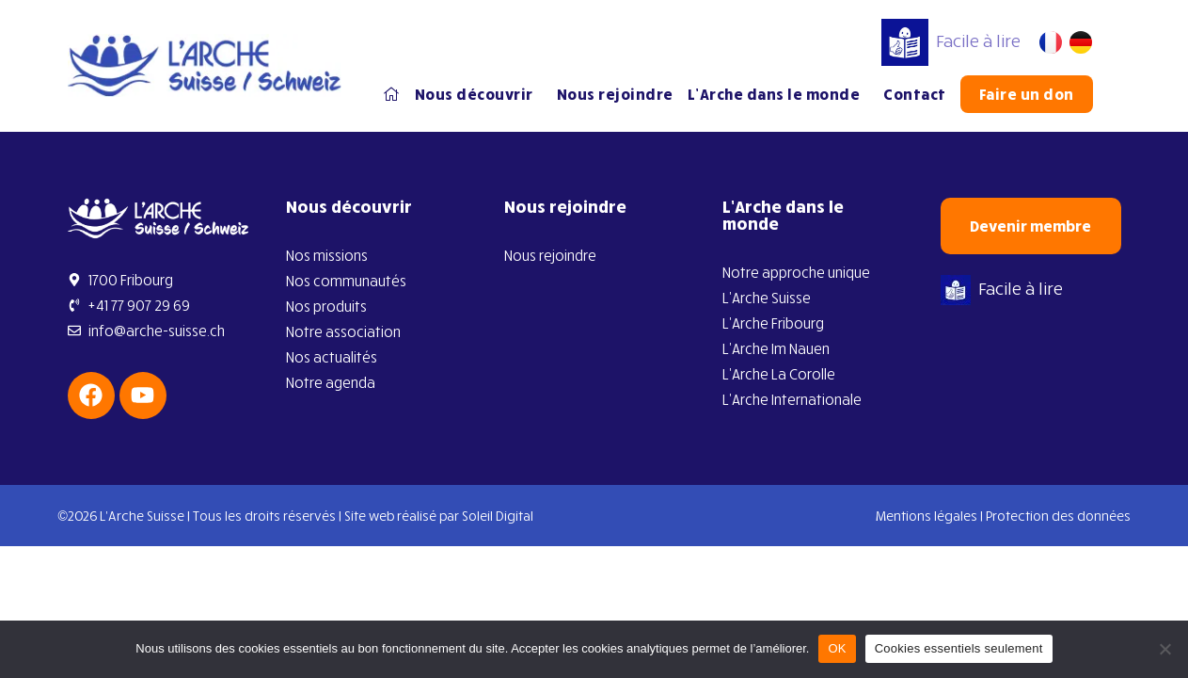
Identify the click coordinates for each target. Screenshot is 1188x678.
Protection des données (1058, 516)
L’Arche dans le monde (779, 94)
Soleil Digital (497, 516)
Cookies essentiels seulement (959, 648)
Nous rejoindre (615, 94)
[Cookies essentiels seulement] (1164, 648)
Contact (914, 94)
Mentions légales (926, 516)
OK (837, 648)
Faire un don (1026, 94)
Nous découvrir (479, 94)
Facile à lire (951, 40)
